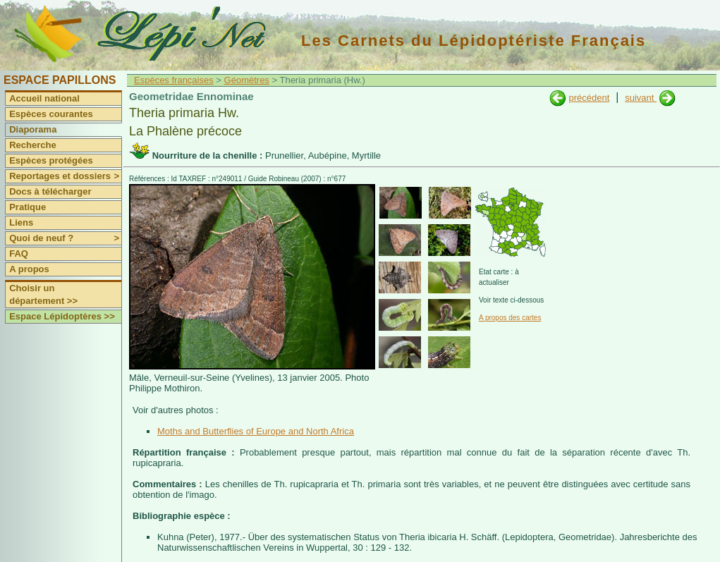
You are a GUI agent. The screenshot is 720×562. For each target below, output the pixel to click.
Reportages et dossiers (65, 176)
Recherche (32, 145)
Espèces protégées (51, 160)
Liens (21, 222)
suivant (641, 97)
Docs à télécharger (50, 191)
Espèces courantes (51, 114)
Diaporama (32, 129)
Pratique (27, 207)
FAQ (18, 253)
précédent (588, 97)
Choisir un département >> (43, 294)
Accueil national (44, 98)
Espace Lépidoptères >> (62, 316)
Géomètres (246, 80)
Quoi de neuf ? (65, 238)
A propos (29, 269)
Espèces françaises (174, 80)
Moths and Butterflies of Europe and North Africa (255, 431)
